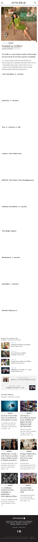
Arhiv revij (22, 527)
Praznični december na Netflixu (21, 361)
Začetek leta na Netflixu (18, 353)
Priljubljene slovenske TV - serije (21, 370)
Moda (16, 521)
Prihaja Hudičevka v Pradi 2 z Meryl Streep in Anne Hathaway (28, 456)
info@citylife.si (33, 538)
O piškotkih (25, 538)
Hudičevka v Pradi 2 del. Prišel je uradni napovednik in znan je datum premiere (9, 456)
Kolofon (7, 538)
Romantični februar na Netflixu (20, 345)
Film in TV (11, 43)
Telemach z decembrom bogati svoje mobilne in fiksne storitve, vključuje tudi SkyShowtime (28, 420)
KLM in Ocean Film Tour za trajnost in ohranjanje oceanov (9, 417)
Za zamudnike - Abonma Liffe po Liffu (27, 489)
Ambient (19, 523)
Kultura (24, 524)
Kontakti (15, 527)
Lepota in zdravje (25, 521)
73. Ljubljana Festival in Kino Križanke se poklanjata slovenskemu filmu (9, 491)
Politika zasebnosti (15, 538)
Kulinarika (11, 523)
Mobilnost (27, 523)
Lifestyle (9, 521)
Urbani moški (15, 524)
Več (9, 428)
